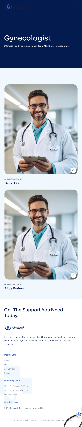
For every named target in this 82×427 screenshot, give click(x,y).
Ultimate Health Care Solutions (29, 420)
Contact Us (9, 373)
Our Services (9, 369)
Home (7, 360)
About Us (8, 364)
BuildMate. (67, 420)
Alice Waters (14, 288)
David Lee (11, 183)
